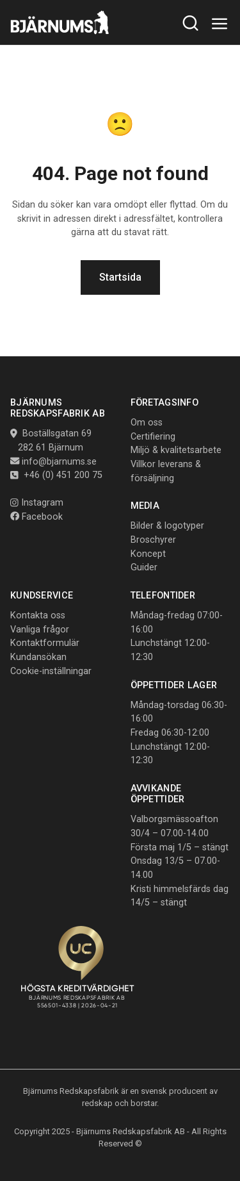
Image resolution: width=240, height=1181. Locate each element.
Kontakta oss (37, 615)
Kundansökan (38, 657)
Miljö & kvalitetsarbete (176, 450)
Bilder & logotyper (167, 525)
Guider (144, 567)
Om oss (147, 422)
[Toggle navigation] (220, 24)
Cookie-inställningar (51, 671)
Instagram (36, 502)
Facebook (36, 516)
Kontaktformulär (44, 643)
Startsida (120, 277)
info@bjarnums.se (59, 461)
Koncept (148, 554)
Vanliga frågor (39, 629)
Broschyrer (153, 539)
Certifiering (153, 436)
